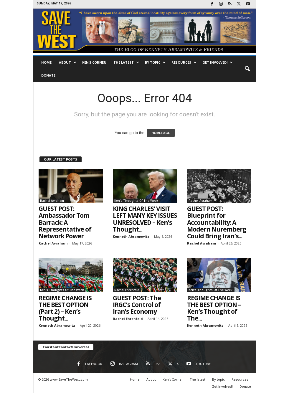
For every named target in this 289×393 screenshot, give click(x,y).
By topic (155, 62)
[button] (247, 68)
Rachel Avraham (52, 201)
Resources (183, 62)
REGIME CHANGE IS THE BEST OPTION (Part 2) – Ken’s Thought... (65, 308)
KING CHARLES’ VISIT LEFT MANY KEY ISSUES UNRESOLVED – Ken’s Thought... (145, 218)
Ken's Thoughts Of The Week (136, 201)
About (67, 62)
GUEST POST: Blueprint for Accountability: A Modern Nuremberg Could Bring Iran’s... (216, 222)
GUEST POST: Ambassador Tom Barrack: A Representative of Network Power (65, 222)
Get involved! (217, 62)
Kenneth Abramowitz (131, 236)
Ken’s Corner (94, 62)
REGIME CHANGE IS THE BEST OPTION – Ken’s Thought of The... (214, 308)
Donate (48, 75)
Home (46, 62)
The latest (126, 62)
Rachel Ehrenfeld (126, 290)
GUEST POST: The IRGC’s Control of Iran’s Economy (137, 305)
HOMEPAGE (160, 133)
